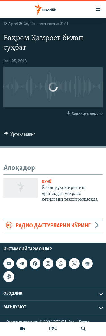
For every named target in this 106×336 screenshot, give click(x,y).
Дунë (46, 182)
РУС (53, 329)
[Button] (19, 135)
